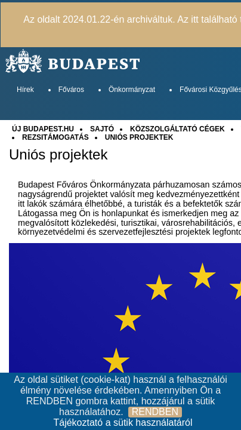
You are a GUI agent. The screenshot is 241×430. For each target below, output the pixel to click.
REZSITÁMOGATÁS (55, 137)
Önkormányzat (132, 89)
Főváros (71, 89)
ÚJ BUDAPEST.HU (43, 129)
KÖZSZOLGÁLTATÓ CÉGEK (177, 129)
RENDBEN (155, 412)
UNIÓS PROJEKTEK (139, 137)
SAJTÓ (102, 129)
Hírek (25, 89)
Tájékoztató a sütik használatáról (122, 422)
